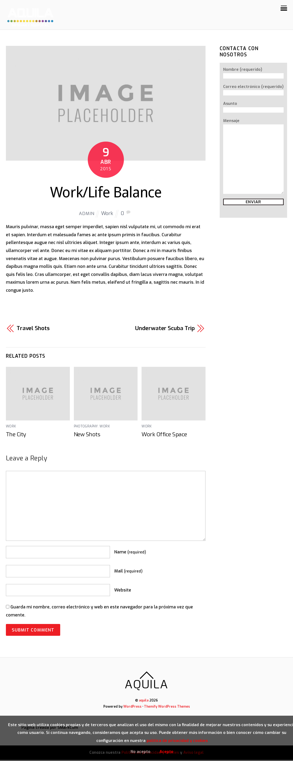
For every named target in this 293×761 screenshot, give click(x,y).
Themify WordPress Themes (167, 708)
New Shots (87, 436)
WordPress (132, 708)
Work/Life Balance (106, 193)
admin (86, 215)
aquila (144, 702)
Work (107, 214)
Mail (128, 572)
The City (16, 436)
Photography (86, 428)
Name (130, 553)
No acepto (140, 751)
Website (122, 591)
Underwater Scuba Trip (165, 329)
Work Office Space (164, 436)
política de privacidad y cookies (177, 740)
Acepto (166, 751)
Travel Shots (33, 329)
